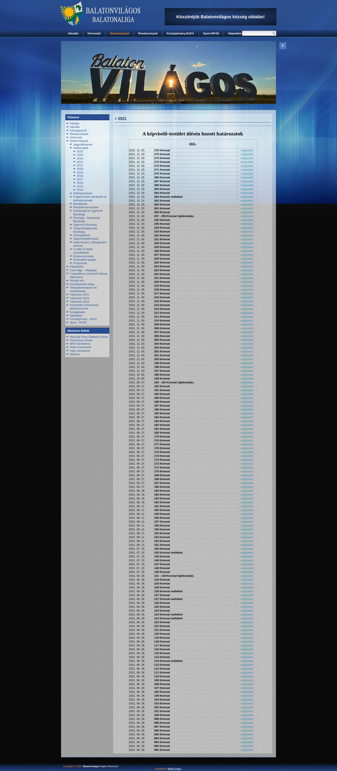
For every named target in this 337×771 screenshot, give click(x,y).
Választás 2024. (80, 294)
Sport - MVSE (78, 322)
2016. (80, 182)
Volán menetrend (80, 347)
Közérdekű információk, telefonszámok (84, 306)
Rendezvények (148, 33)
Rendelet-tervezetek (85, 207)
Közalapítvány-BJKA (180, 33)
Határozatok (80, 148)
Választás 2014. (80, 301)
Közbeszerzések (83, 256)
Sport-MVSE (211, 33)
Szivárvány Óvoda (81, 340)
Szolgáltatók (77, 312)
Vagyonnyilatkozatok (86, 238)
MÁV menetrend (80, 343)
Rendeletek (80, 203)
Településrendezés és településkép (83, 289)
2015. (80, 186)
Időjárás (75, 354)
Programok (80, 263)
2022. (80, 162)
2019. (80, 172)
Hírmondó (94, 33)
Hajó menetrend (80, 350)
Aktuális (73, 33)
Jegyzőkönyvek (82, 144)
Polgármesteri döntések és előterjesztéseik (89, 198)
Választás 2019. (80, 298)
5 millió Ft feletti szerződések (83, 251)
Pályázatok (77, 266)
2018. (80, 175)
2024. (80, 154)
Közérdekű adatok (84, 259)
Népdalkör (235, 33)
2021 (80, 165)
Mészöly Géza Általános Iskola (89, 336)
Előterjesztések (82, 193)
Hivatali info (77, 280)
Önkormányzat (119, 33)
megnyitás (247, 150)
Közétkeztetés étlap (82, 284)
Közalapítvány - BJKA (83, 319)
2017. (80, 179)
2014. (80, 189)
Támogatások (81, 235)
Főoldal (74, 123)
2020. (80, 168)
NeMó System (174, 769)
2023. (80, 158)
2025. (80, 151)
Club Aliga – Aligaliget (83, 270)
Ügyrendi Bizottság (85, 224)
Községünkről (78, 130)
